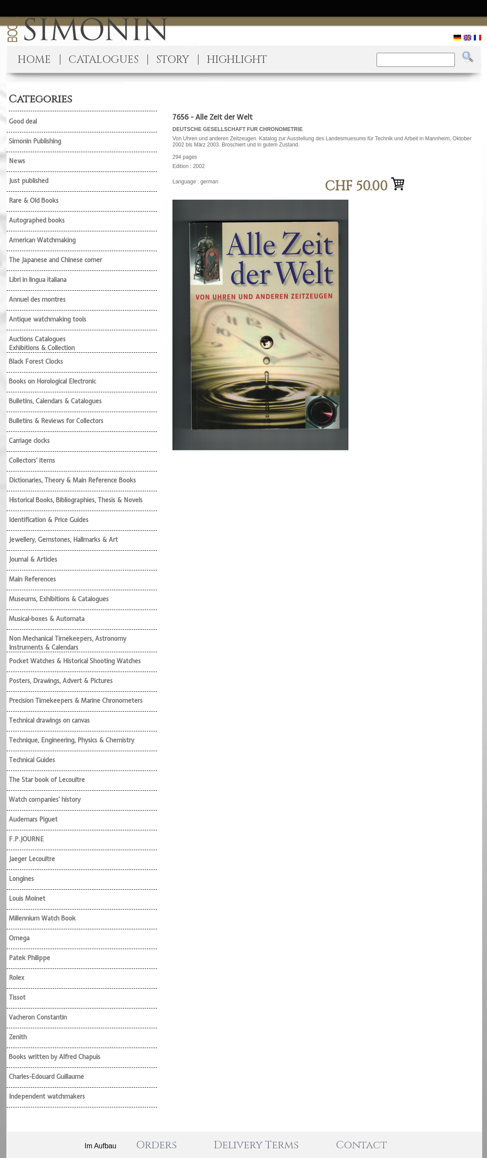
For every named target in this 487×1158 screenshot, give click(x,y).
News (17, 161)
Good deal (23, 121)
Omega (19, 938)
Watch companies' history (45, 800)
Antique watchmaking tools (47, 319)
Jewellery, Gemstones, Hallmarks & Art (63, 540)
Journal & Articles (33, 559)
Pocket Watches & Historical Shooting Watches (75, 661)
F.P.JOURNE (26, 839)
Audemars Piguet (33, 819)
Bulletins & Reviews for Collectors (56, 421)
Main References (32, 579)
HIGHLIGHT (237, 60)
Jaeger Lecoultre (32, 859)
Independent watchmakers (47, 1096)
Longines (21, 879)
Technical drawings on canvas (49, 720)
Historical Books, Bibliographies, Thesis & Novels (76, 500)
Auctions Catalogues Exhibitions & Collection (42, 343)
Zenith (18, 1037)
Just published (28, 181)
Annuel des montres (37, 299)
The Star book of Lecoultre (47, 780)
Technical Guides (32, 760)
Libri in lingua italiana (37, 280)
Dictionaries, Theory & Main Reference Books (72, 480)
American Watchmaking (42, 240)
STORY (172, 60)
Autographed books (37, 220)
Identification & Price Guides (48, 520)
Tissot (17, 997)
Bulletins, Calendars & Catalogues (55, 401)
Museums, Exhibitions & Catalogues (59, 599)
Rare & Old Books (34, 201)
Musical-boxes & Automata (46, 619)
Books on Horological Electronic (52, 381)
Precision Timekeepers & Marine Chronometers (76, 701)
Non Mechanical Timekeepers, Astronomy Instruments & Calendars (67, 643)
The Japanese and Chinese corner (55, 260)
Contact (361, 1145)
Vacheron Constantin (38, 1017)
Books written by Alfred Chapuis (54, 1057)
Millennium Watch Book (42, 918)
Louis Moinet (27, 898)
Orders (156, 1145)
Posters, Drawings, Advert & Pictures (61, 681)
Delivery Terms (256, 1145)
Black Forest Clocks (36, 361)
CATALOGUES (104, 60)
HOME (34, 60)
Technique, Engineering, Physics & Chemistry (71, 740)
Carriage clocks (29, 441)
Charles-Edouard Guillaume (46, 1077)
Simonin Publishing (35, 141)
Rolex (16, 978)
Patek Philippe (29, 958)
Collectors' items (32, 460)
